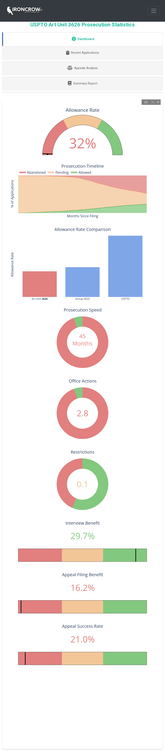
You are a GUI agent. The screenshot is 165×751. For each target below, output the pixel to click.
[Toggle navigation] (154, 10)
